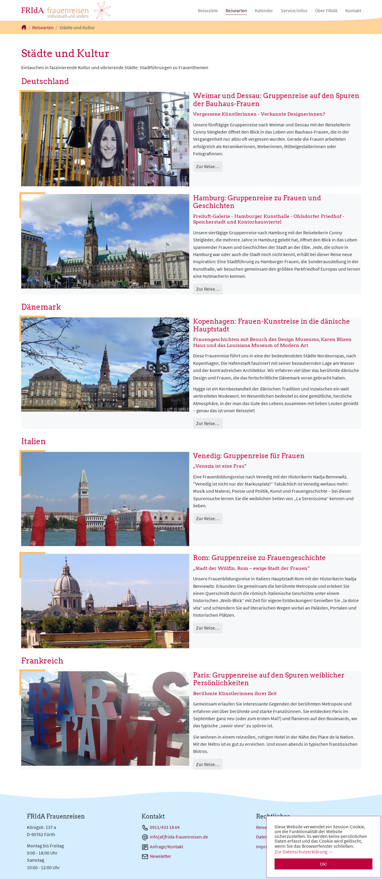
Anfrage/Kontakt (166, 846)
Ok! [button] (323, 864)
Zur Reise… (207, 166)
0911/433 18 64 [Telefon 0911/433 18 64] (165, 827)
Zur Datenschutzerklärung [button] (301, 852)
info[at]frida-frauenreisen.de (179, 837)
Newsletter (160, 856)
